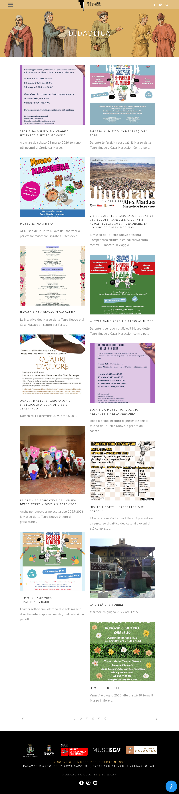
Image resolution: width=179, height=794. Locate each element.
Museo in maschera (36, 223)
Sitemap (109, 774)
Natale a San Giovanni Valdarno (48, 312)
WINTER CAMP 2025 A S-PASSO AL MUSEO (122, 321)
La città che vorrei (106, 604)
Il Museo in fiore (105, 688)
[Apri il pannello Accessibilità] (171, 786)
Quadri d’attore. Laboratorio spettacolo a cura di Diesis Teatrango (45, 404)
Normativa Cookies (80, 774)
